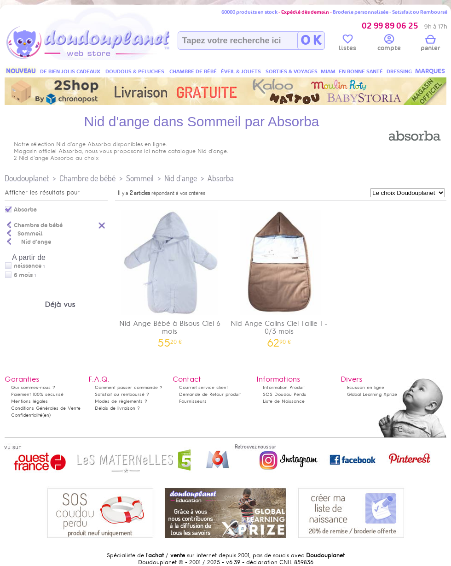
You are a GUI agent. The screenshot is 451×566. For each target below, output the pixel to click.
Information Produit (284, 387)
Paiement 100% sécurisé (37, 394)
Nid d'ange (180, 178)
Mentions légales (29, 401)
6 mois (23, 275)
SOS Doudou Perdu (284, 394)
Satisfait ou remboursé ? (122, 394)
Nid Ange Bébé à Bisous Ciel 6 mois (170, 275)
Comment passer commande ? (128, 387)
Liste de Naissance (284, 401)
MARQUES (430, 71)
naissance (27, 266)
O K (311, 40)
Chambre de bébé (87, 178)
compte (389, 44)
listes (347, 44)
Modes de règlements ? (121, 401)
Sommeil (140, 178)
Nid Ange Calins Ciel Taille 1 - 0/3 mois (279, 275)
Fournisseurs (193, 401)
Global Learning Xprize (372, 394)
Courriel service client (203, 387)
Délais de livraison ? (117, 408)
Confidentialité (26, 415)
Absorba (221, 178)
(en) (46, 415)
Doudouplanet (27, 178)
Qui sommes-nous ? (33, 387)
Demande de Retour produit (210, 394)
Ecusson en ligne (365, 387)
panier (430, 44)
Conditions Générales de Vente (46, 408)
